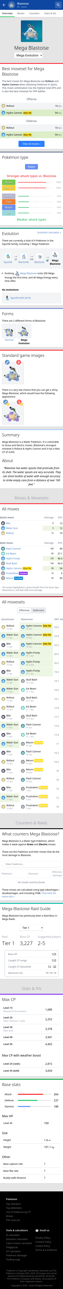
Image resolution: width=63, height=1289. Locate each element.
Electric (8, 188)
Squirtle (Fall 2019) (18, 297)
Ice (9, 213)
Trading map (13, 1259)
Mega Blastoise (26, 273)
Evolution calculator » (49, 232)
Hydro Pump (13, 558)
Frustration (17, 573)
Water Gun (12, 528)
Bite (8, 523)
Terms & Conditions (46, 1250)
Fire (8, 202)
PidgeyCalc (12, 1247)
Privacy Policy (42, 1237)
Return (14, 578)
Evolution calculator (17, 1239)
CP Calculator (13, 1251)
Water (9, 207)
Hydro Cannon (14, 112)
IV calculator (13, 1235)
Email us (44, 1230)
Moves (21, 13)
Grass (8, 182)
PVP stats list (13, 1220)
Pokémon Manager (16, 1255)
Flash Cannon (13, 548)
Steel (9, 196)
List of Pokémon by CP (18, 1212)
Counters (34, 13)
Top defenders (14, 1208)
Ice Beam (11, 553)
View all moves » (31, 143)
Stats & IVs (50, 13)
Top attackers (13, 1203)
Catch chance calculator (19, 1243)
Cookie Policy (42, 1245)
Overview (7, 13)
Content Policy (43, 1241)
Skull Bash (11, 563)
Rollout (10, 105)
